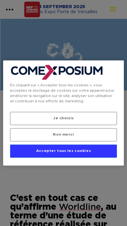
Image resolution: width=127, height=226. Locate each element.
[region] (63, 112)
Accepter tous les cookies (63, 151)
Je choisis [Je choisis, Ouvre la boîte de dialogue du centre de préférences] (63, 118)
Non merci (63, 135)
